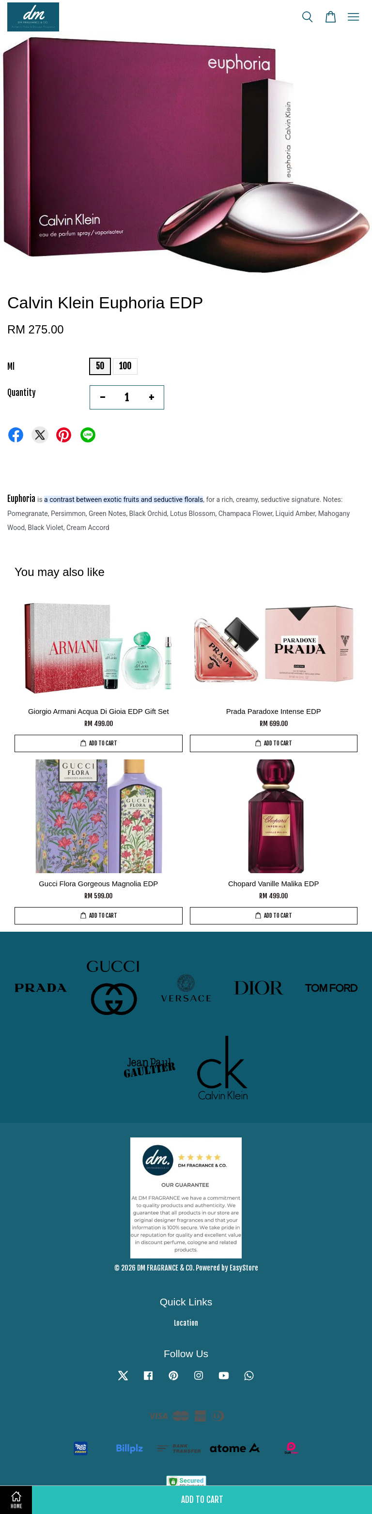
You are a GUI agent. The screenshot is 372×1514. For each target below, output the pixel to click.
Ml (11, 367)
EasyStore (244, 1267)
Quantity (21, 393)
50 (100, 366)
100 (125, 366)
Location (186, 1323)
